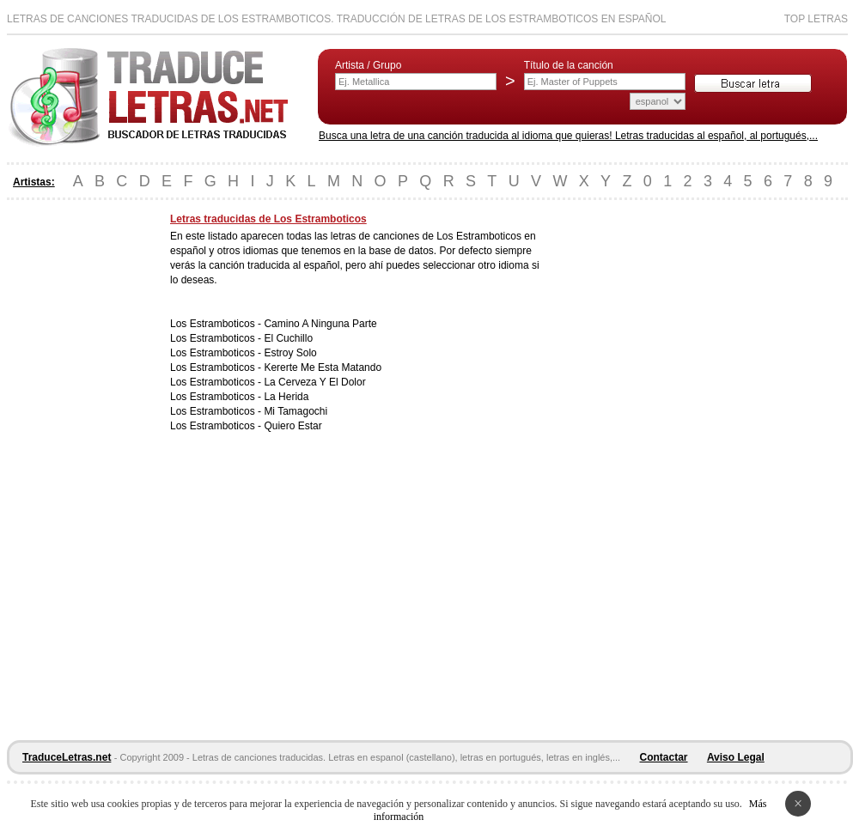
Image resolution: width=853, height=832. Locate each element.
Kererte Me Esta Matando (322, 367)
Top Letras (816, 19)
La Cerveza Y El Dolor (314, 382)
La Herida (286, 397)
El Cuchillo (288, 338)
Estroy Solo (290, 353)
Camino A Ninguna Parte (320, 324)
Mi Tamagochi (295, 411)
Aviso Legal (736, 757)
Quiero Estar (292, 426)
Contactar (664, 757)
